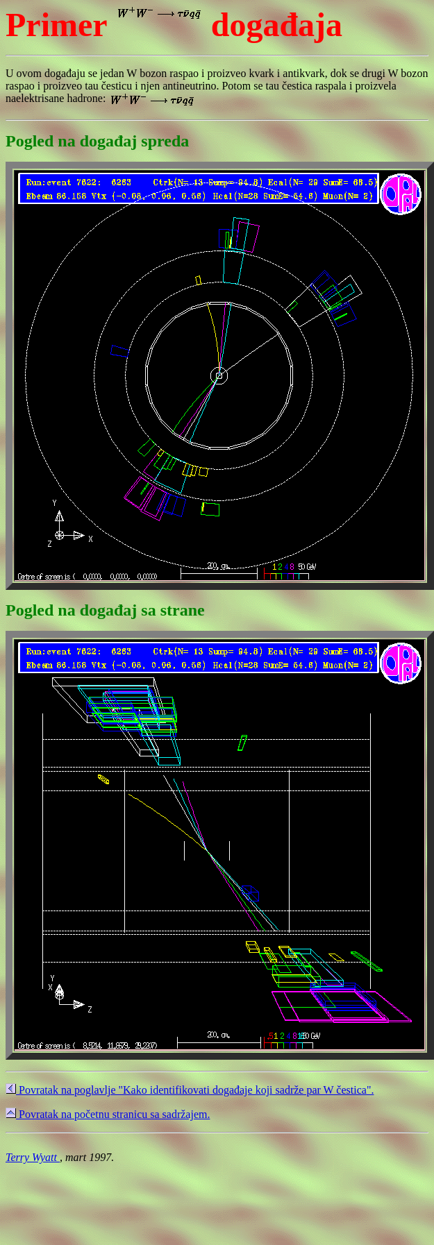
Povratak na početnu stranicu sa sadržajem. (108, 1114)
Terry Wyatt (33, 1157)
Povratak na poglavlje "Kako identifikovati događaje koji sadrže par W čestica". (190, 1090)
